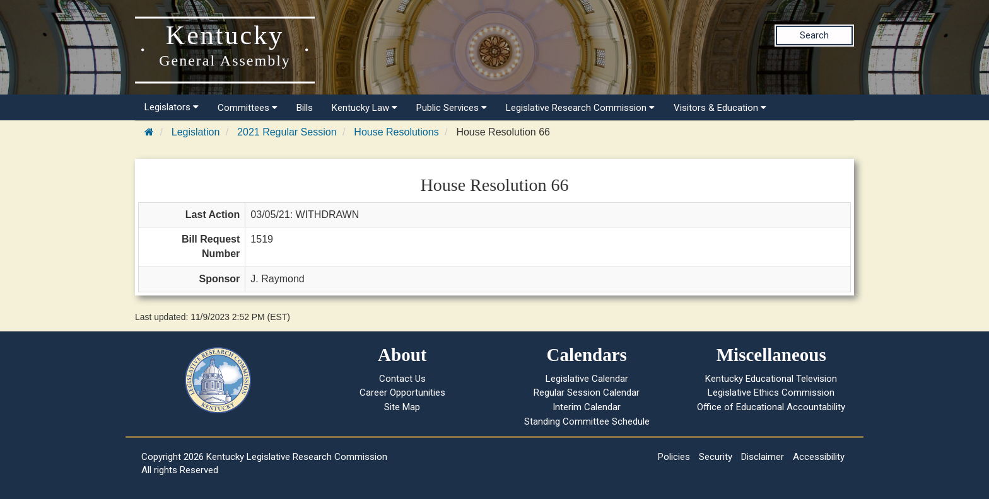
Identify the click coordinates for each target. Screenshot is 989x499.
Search (814, 35)
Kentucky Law (364, 107)
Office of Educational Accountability (771, 407)
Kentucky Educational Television (771, 378)
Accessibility (819, 456)
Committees (248, 107)
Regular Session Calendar (587, 392)
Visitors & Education (720, 107)
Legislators (171, 107)
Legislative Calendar (587, 378)
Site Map (402, 407)
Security (715, 456)
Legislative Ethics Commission (771, 392)
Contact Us (402, 378)
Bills (304, 107)
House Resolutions (396, 132)
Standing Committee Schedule (587, 421)
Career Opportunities (402, 392)
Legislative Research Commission (580, 107)
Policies (674, 456)
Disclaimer (762, 456)
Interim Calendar (587, 407)
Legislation (196, 132)
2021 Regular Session (286, 132)
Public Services (451, 107)
